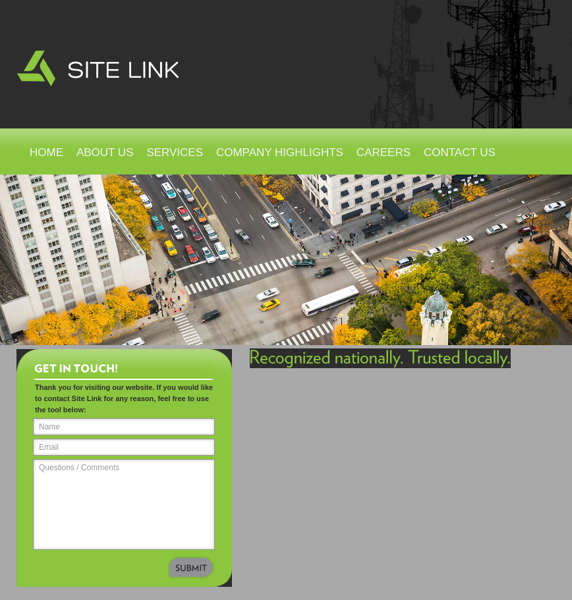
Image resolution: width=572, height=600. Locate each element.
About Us (105, 152)
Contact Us (460, 152)
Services (174, 152)
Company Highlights (279, 152)
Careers (384, 152)
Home (46, 152)
